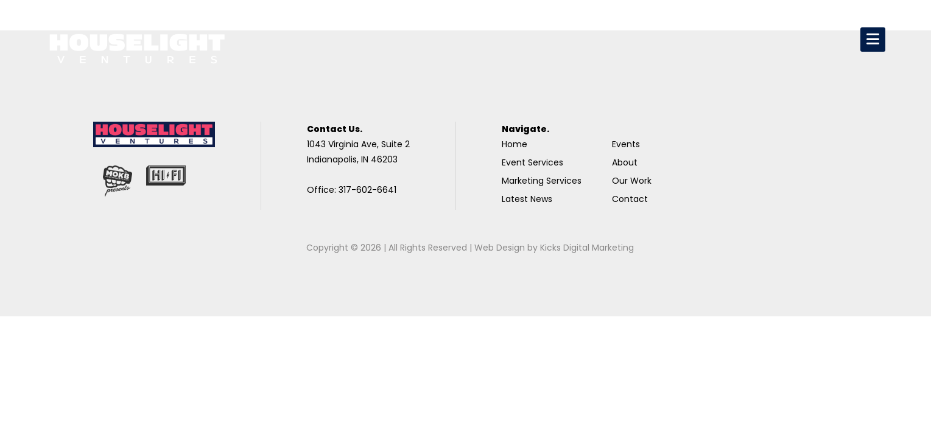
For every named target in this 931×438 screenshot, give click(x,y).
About (625, 162)
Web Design (499, 248)
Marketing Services (541, 181)
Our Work (632, 181)
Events (626, 144)
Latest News (527, 199)
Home (514, 144)
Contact (630, 199)
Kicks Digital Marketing (587, 248)
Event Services (532, 162)
